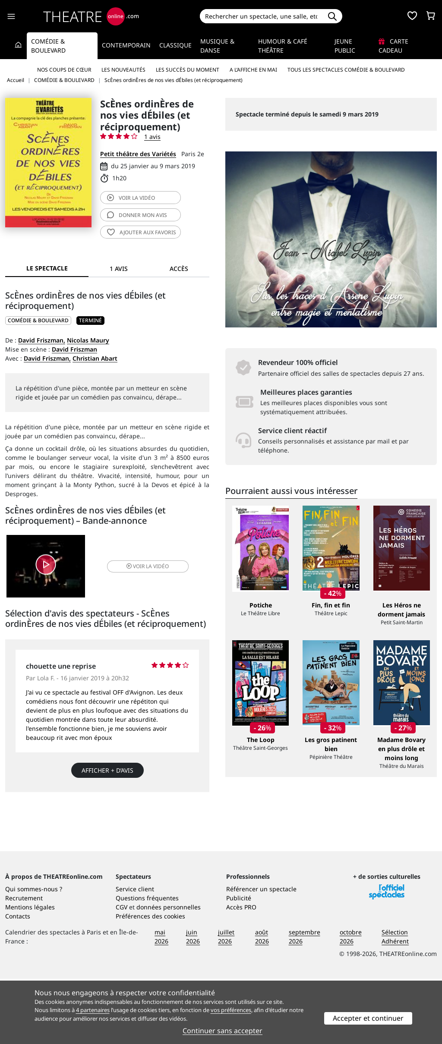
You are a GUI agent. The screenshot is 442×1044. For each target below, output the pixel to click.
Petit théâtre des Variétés (138, 154)
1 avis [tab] (119, 268)
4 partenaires (93, 1010)
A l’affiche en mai (253, 69)
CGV (121, 972)
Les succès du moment (187, 69)
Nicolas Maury (88, 340)
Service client (135, 954)
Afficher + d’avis (107, 772)
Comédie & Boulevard (48, 45)
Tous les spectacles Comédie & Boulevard (346, 69)
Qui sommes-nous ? (33, 954)
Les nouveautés (123, 69)
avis (137, 215)
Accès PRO (241, 972)
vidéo (131, 197)
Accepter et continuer (368, 1018)
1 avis (152, 136)
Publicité (238, 963)
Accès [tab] (179, 268)
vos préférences (231, 1010)
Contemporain (126, 45)
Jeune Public (345, 45)
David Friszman (74, 349)
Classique (175, 45)
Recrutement (24, 963)
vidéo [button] (141, 567)
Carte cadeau (393, 45)
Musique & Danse (217, 45)
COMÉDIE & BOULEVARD (38, 320)
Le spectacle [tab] (47, 268)
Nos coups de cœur (64, 69)
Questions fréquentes (147, 963)
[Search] (261, 16)
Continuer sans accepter (222, 1030)
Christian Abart (95, 358)
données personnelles (168, 972)
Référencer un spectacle (261, 954)
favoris (141, 232)
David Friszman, (41, 340)
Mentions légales (30, 972)
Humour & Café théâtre (282, 45)
